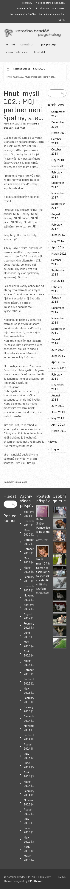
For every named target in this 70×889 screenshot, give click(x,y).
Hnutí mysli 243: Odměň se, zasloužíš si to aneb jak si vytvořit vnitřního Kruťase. (43, 574)
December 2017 (57, 185)
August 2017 (55, 216)
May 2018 (57, 160)
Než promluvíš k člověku (23, 14)
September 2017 (58, 206)
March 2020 (58, 133)
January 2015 (56, 299)
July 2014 (57, 349)
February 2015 (56, 289)
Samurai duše (24, 8)
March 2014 (58, 368)
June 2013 (58, 412)
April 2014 (58, 362)
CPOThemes (35, 881)
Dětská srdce (42, 8)
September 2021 (58, 114)
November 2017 (57, 195)
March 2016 (58, 253)
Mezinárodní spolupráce (52, 14)
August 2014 (55, 341)
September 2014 (58, 331)
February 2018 (56, 174)
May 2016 (57, 241)
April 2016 (58, 247)
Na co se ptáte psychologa (50, 2)
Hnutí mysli (58, 8)
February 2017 (56, 226)
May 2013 (57, 418)
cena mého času (17, 52)
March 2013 (58, 431)
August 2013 (55, 397)
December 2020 (57, 124)
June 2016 (58, 235)
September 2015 (58, 272)
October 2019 (56, 141)
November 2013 (57, 387)
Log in (55, 449)
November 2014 (57, 320)
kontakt (39, 52)
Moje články (26, 2)
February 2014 (56, 376)
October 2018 (56, 151)
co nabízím (28, 44)
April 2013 (58, 424)
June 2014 (58, 356)
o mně (10, 44)
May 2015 (57, 281)
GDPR (61, 19)
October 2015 (56, 262)
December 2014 (57, 310)
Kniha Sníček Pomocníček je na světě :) (43, 527)
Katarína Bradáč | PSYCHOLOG (29, 68)
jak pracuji (48, 44)
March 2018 (58, 166)
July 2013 (57, 406)
